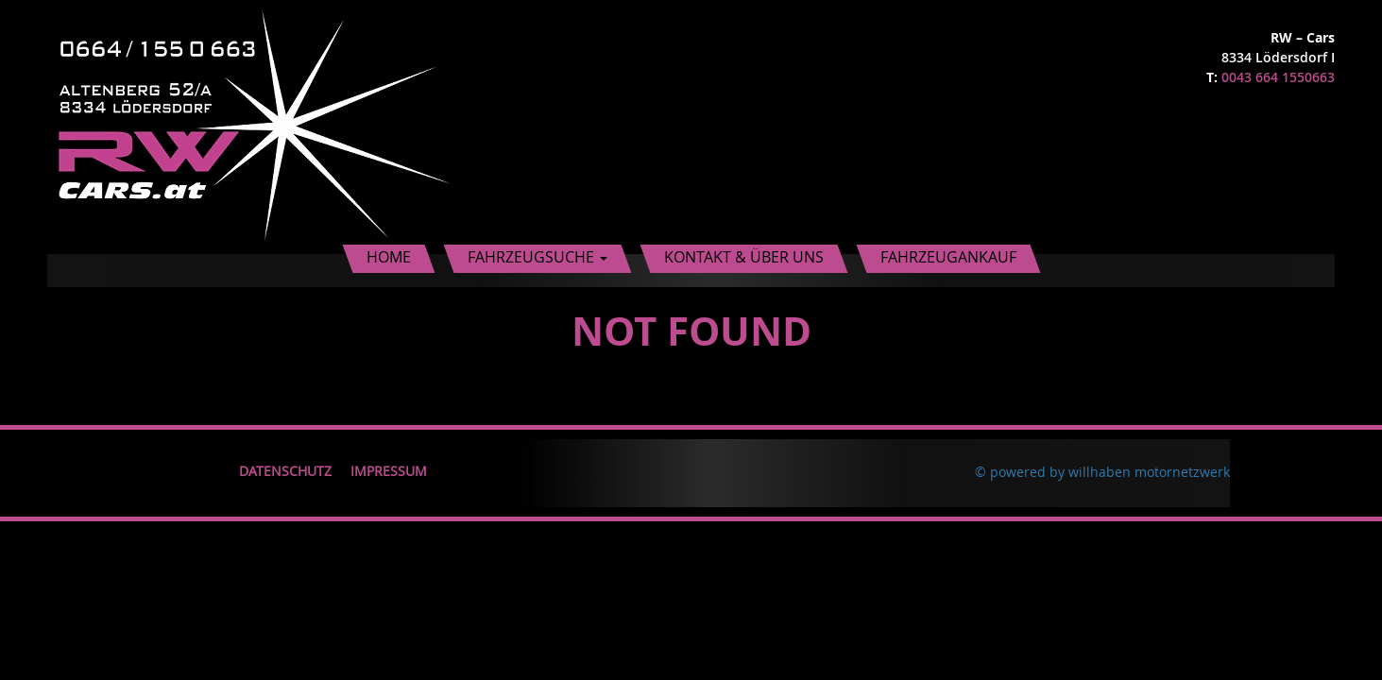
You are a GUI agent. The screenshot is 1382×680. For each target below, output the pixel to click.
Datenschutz (285, 471)
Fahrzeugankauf (948, 256)
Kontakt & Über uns (744, 256)
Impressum (388, 471)
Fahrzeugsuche (537, 256)
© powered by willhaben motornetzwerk (1102, 472)
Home (389, 256)
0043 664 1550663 (1278, 77)
